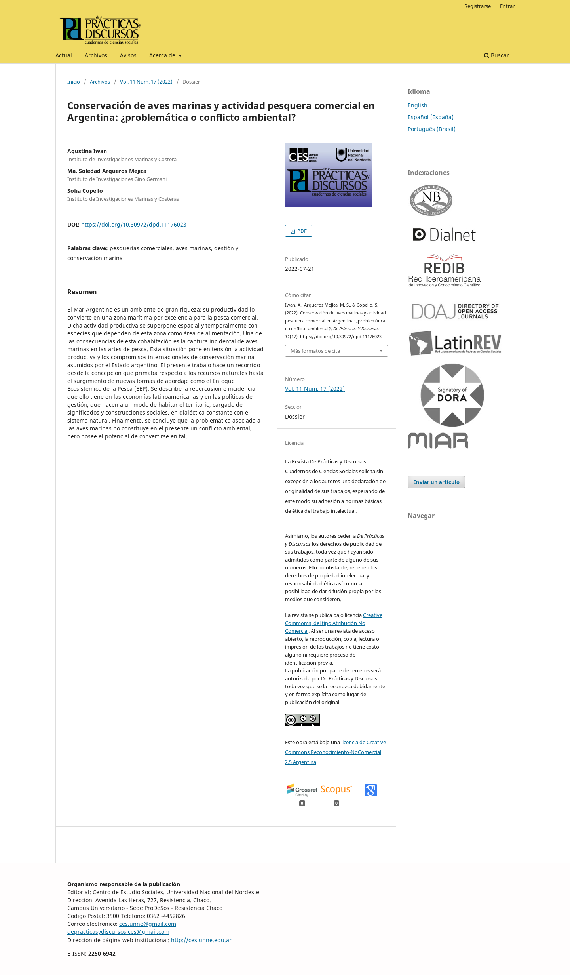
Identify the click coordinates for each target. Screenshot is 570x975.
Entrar (507, 6)
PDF (301, 230)
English (418, 105)
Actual (63, 55)
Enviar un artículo (436, 482)
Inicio (73, 81)
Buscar (496, 55)
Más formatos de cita (315, 350)
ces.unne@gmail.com (147, 923)
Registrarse (477, 6)
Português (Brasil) (432, 129)
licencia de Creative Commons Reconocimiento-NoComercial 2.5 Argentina (335, 752)
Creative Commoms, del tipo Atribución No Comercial (333, 622)
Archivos (96, 55)
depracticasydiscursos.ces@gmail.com (118, 931)
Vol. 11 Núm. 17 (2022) (146, 81)
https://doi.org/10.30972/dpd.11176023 (133, 224)
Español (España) (431, 117)
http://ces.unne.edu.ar (201, 940)
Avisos (128, 55)
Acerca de (163, 55)
